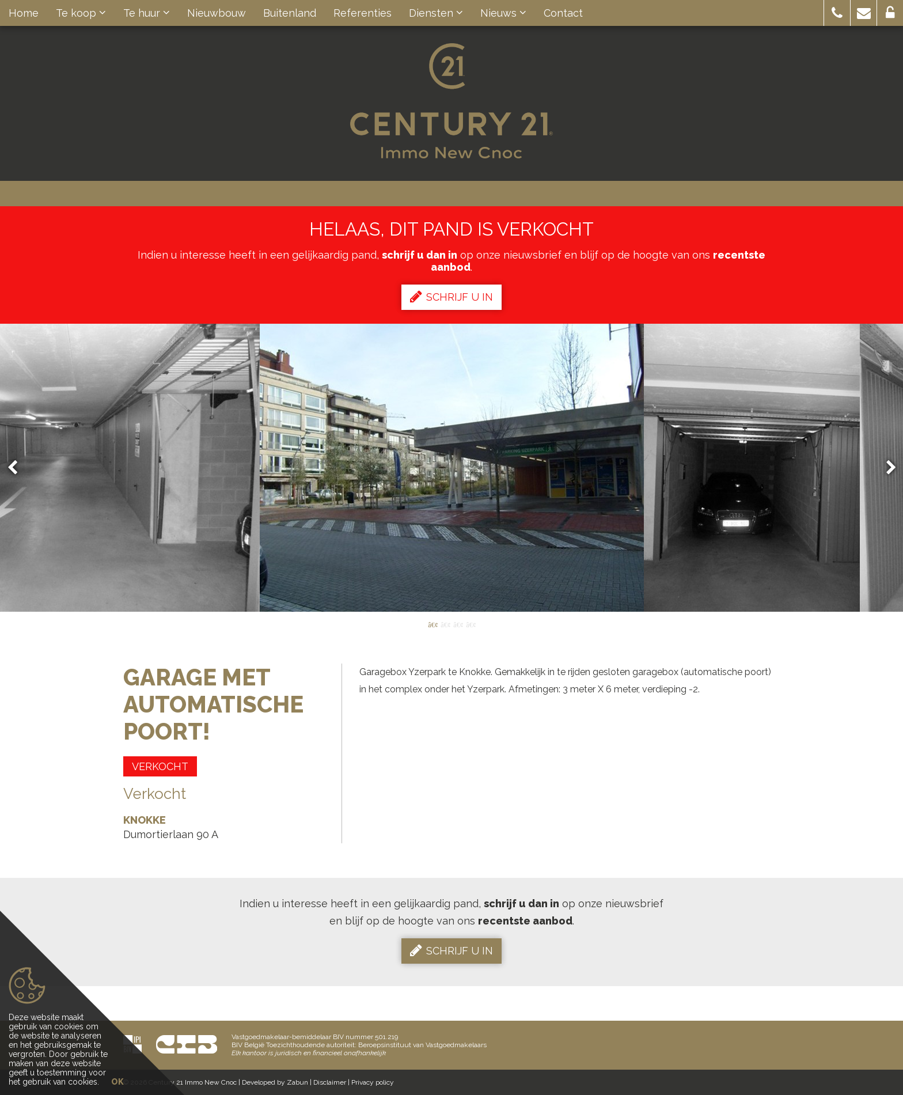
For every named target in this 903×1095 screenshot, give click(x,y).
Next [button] (885, 468)
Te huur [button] (146, 13)
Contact (563, 13)
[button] (837, 13)
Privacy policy (372, 1082)
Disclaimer (329, 1082)
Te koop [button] (81, 13)
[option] (452, 468)
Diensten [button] (436, 13)
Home (24, 13)
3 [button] (458, 624)
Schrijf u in (451, 297)
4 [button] (470, 624)
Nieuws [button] (503, 13)
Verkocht (160, 766)
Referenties (362, 13)
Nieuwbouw (216, 13)
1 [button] (432, 624)
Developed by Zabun (275, 1082)
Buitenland (289, 13)
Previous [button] (18, 468)
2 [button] (445, 624)
